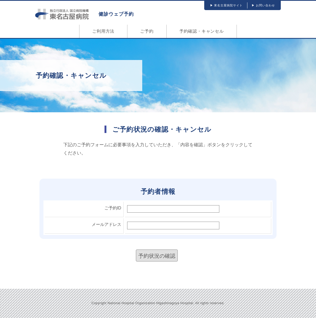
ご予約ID (112, 208)
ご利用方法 (103, 31)
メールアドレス (106, 224)
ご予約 (146, 31)
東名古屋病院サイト (228, 5)
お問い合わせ (265, 5)
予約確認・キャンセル (201, 31)
